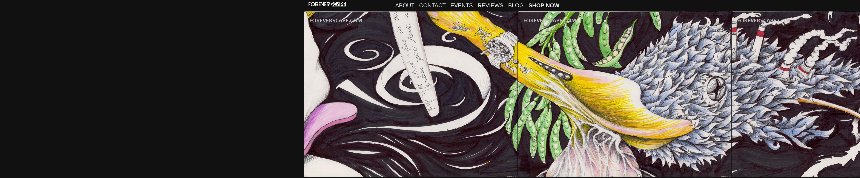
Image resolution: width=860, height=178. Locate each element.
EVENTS (461, 5)
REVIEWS (490, 5)
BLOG (516, 5)
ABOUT (404, 5)
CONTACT (432, 5)
